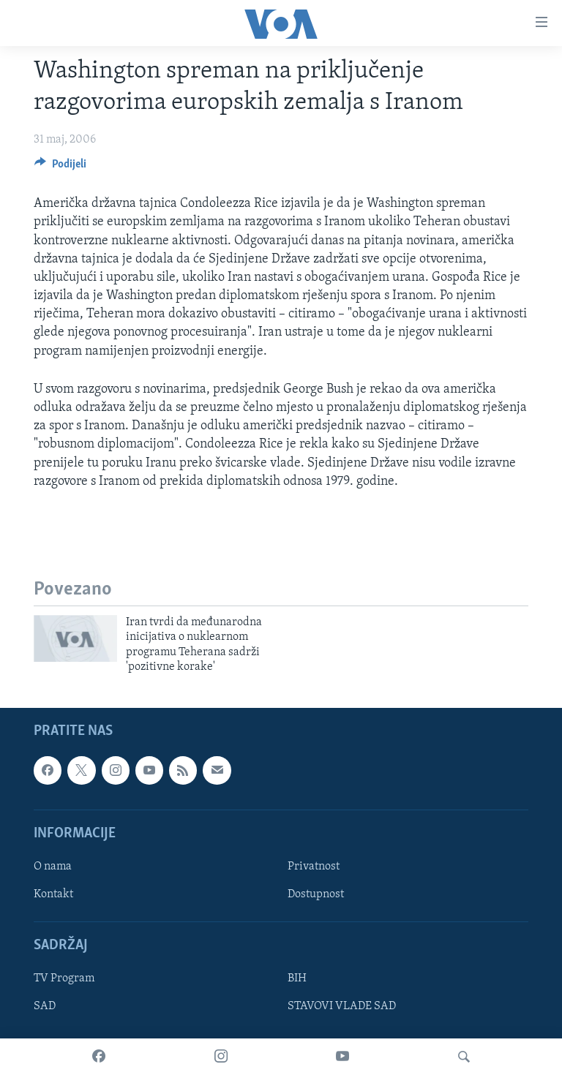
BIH (297, 979)
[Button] (60, 167)
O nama (53, 866)
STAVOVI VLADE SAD (342, 1007)
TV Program (64, 979)
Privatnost (314, 866)
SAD (45, 1007)
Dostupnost (316, 894)
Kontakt (53, 894)
